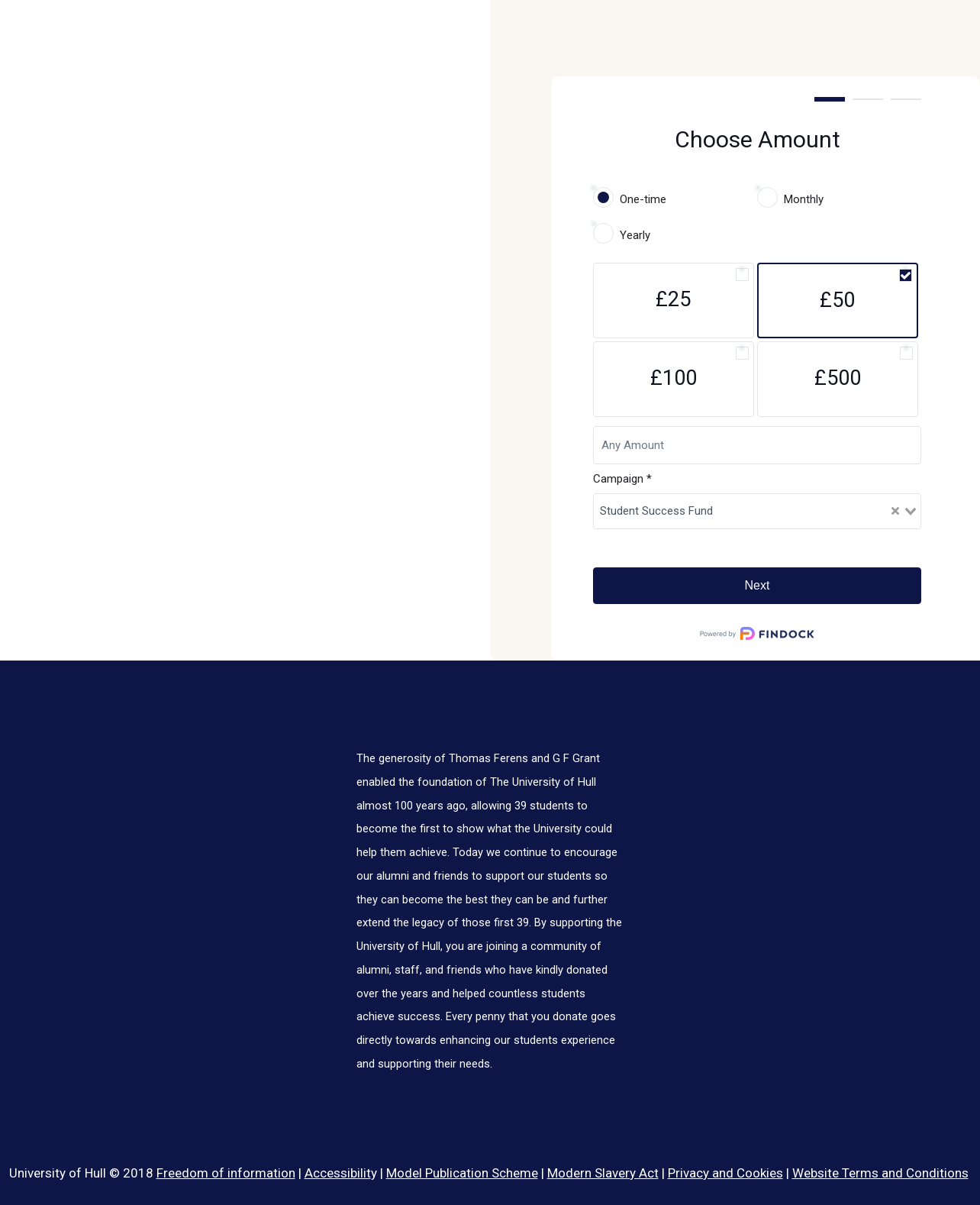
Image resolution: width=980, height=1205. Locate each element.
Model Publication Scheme (462, 1173)
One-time (643, 199)
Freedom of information (225, 1173)
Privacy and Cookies (725, 1173)
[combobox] (757, 511)
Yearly (635, 235)
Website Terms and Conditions (880, 1173)
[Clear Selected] (895, 511)
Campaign (622, 479)
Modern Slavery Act (603, 1173)
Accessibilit (338, 1173)
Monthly (804, 199)
